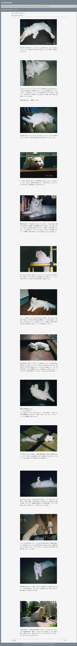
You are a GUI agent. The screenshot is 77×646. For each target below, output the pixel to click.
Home (12, 13)
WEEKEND (29, 6)
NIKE (24, 6)
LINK (47, 6)
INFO (8, 6)
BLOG (43, 6)
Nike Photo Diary (19, 13)
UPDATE (35, 6)
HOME (4, 6)
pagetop (14, 640)
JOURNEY (19, 6)
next (65, 640)
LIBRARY (13, 6)
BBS (40, 6)
